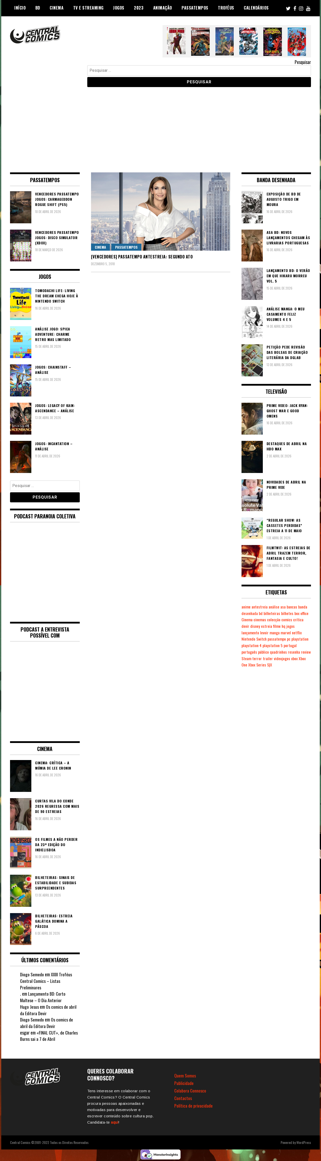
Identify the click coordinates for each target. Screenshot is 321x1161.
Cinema (56, 8)
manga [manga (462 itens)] (276, 633)
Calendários (256, 8)
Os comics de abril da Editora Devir (48, 1009)
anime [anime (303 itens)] (246, 607)
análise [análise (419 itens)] (276, 607)
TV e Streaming (88, 8)
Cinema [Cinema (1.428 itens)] (263, 620)
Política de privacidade (193, 1105)
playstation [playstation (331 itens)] (302, 639)
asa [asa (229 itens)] (285, 607)
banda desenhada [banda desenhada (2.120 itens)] (256, 613)
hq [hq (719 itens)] (296, 626)
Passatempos (195, 8)
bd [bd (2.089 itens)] (272, 613)
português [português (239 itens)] (250, 652)
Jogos (118, 8)
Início (20, 8)
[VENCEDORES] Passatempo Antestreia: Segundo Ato (142, 257)
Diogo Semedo (32, 974)
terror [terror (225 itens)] (268, 658)
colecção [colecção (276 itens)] (290, 620)
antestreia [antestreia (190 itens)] (260, 607)
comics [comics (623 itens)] (303, 620)
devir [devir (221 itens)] (257, 626)
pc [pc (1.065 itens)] (290, 639)
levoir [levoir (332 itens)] (265, 633)
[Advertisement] (160, 126)
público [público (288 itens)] (264, 652)
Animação (162, 8)
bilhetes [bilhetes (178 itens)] (299, 613)
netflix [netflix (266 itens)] (300, 633)
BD (37, 8)
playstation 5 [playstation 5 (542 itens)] (274, 645)
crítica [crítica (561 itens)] (247, 626)
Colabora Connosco (190, 1090)
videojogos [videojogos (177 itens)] (294, 658)
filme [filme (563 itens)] (289, 626)
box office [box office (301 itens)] (249, 620)
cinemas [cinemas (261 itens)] (276, 620)
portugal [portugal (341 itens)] (292, 645)
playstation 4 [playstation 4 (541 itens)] (252, 645)
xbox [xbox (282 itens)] (306, 658)
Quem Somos (185, 1075)
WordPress (303, 1142)
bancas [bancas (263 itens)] (295, 607)
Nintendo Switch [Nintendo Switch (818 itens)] (255, 639)
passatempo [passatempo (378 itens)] (278, 639)
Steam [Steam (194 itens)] (258, 658)
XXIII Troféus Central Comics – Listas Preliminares (46, 980)
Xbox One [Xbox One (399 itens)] (249, 665)
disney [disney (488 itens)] (267, 626)
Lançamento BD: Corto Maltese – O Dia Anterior (43, 996)
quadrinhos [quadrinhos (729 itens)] (280, 652)
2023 (138, 8)
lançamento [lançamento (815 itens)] (251, 633)
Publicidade (184, 1083)
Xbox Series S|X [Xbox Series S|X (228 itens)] (268, 665)
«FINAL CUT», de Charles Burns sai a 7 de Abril (49, 1035)
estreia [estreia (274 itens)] (278, 626)
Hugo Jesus (29, 1006)
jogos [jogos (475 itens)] (303, 626)
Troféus (226, 8)
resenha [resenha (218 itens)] (296, 652)
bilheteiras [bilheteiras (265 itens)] (283, 613)
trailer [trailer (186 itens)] (279, 658)
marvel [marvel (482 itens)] (288, 633)
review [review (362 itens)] (247, 658)
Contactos (183, 1098)
